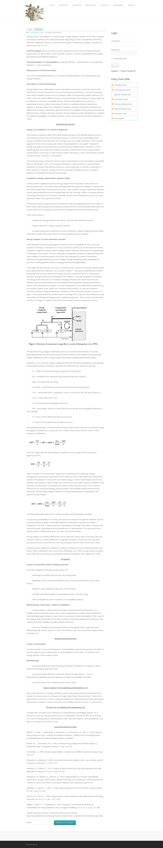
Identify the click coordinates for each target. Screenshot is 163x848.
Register (114, 71)
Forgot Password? (128, 71)
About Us (131, 5)
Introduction (63, 5)
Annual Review (91, 5)
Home (52, 5)
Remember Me (119, 58)
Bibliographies (118, 5)
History (39, 29)
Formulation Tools (37, 33)
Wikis (27, 33)
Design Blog (76, 5)
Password (115, 49)
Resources (105, 5)
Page (30, 29)
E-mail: (39, 822)
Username (115, 41)
